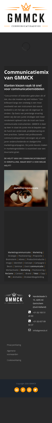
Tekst (35, 273)
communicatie (36, 266)
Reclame (9, 273)
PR (9, 277)
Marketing (37, 252)
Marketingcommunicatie (19, 252)
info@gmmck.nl (40, 330)
